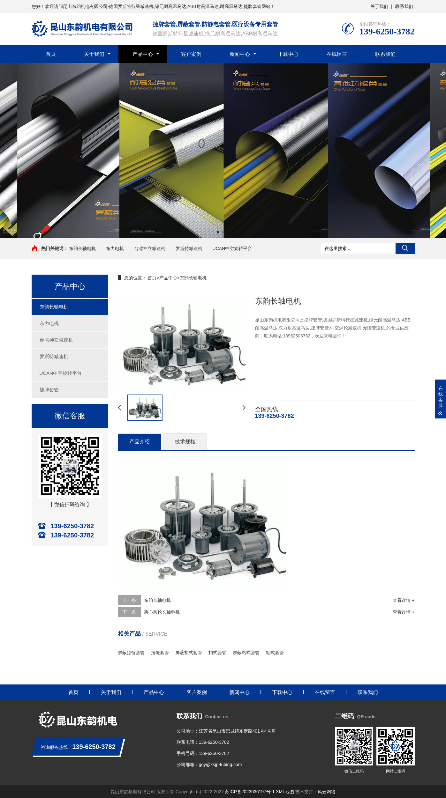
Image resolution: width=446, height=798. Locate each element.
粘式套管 (275, 652)
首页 (51, 54)
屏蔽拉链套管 (131, 652)
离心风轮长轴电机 (162, 612)
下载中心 (288, 54)
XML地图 (285, 791)
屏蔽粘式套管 (246, 652)
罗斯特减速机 (189, 248)
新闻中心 (240, 54)
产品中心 (142, 54)
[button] (218, 232)
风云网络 (327, 791)
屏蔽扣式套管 (188, 652)
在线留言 (337, 54)
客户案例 (191, 54)
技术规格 (185, 441)
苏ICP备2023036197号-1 (250, 791)
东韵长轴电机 (82, 248)
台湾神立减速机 (149, 248)
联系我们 (404, 6)
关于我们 (379, 6)
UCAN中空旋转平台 (232, 248)
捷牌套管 (49, 389)
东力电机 (115, 248)
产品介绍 (139, 441)
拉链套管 (160, 652)
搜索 (405, 248)
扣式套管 (217, 652)
